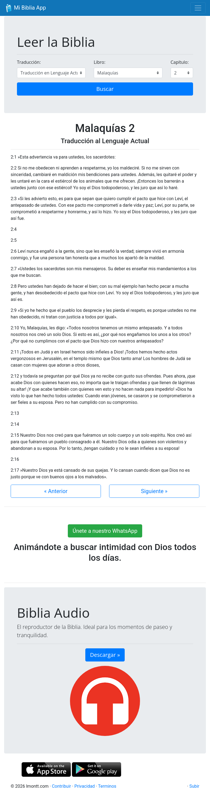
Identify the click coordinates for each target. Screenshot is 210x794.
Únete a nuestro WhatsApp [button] (104, 531)
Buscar (105, 89)
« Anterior (55, 491)
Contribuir (61, 786)
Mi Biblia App (25, 8)
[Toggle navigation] (198, 7)
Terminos (107, 786)
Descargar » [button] (105, 654)
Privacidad (84, 786)
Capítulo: (180, 62)
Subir (194, 786)
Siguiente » (154, 491)
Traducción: (29, 62)
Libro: (100, 62)
